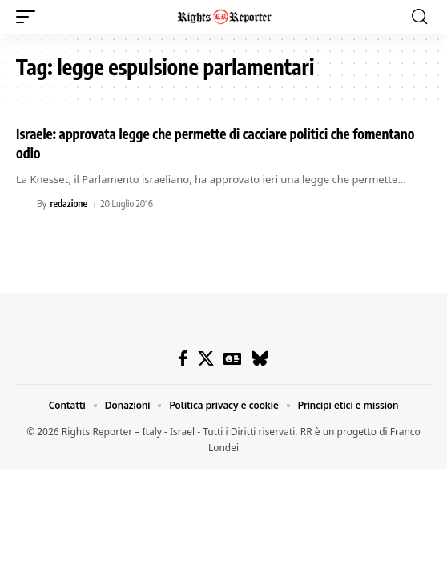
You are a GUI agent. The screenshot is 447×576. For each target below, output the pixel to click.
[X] (206, 358)
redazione (68, 204)
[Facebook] (183, 358)
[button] (29, 16)
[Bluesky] (260, 358)
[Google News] (232, 358)
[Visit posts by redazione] (24, 205)
